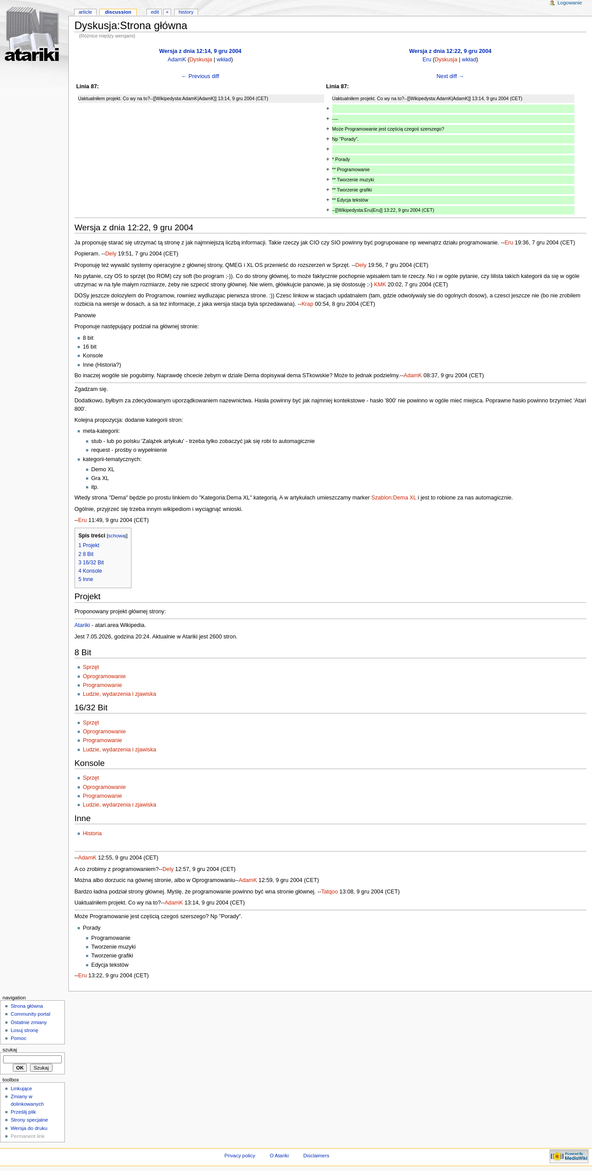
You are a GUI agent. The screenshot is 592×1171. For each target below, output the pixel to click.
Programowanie (102, 685)
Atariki (82, 625)
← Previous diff (200, 76)
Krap (307, 304)
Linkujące (21, 1088)
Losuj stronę (24, 1030)
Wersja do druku (29, 1128)
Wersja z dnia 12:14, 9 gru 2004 (200, 51)
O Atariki (279, 1155)
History (186, 12)
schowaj (117, 535)
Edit (155, 12)
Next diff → (450, 76)
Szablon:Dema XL (393, 498)
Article (85, 12)
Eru (427, 59)
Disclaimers (316, 1155)
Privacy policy (240, 1155)
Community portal (30, 1014)
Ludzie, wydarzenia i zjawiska (119, 694)
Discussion (118, 12)
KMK (380, 284)
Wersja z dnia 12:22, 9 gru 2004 (450, 51)
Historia (92, 833)
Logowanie (570, 2)
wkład (224, 59)
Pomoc (18, 1038)
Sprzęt (91, 667)
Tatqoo (329, 892)
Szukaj (10, 1049)
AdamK (177, 59)
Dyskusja (200, 59)
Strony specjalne (29, 1119)
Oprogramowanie (104, 676)
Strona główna (27, 1006)
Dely (110, 254)
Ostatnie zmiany (29, 1022)
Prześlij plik (23, 1112)
